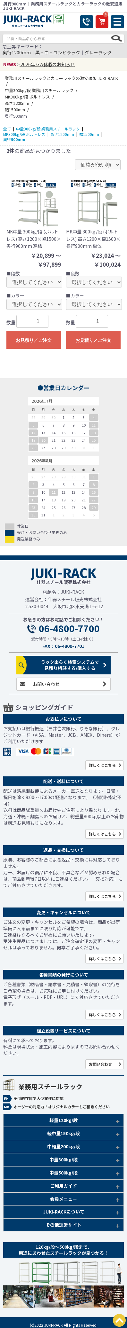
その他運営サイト (63, 1225)
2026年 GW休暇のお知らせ (47, 64)
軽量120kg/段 (63, 1120)
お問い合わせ (46, 684)
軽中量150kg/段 (63, 1133)
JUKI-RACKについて (63, 1211)
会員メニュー (63, 1199)
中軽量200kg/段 (63, 1146)
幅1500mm (89, 134)
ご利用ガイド (63, 1186)
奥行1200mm (17, 52)
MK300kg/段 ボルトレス (24, 134)
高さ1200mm (62, 134)
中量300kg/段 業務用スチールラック (48, 128)
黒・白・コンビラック (57, 52)
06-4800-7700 (69, 629)
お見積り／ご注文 (34, 340)
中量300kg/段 (63, 1159)
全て (7, 128)
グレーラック (98, 52)
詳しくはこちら (102, 765)
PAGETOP (119, 1320)
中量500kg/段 (63, 1172)
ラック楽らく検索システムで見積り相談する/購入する (70, 665)
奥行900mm (14, 139)
